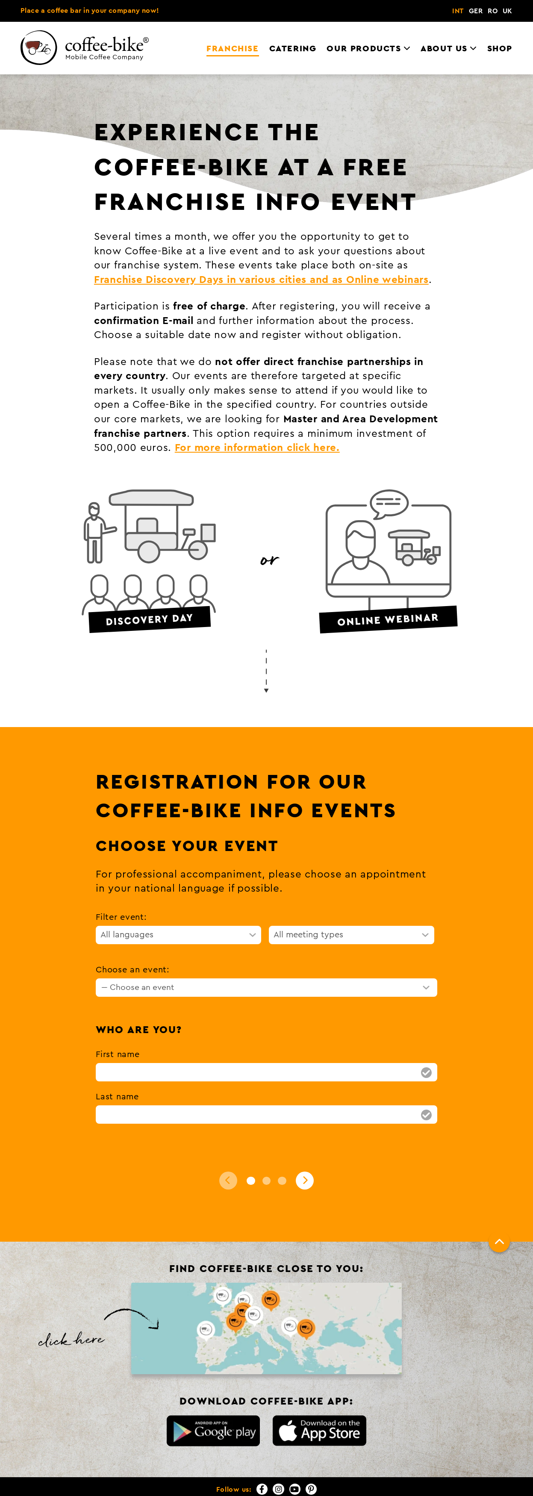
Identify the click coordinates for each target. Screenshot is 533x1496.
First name (117, 1054)
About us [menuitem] (444, 48)
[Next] (305, 1181)
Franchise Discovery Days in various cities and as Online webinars (261, 280)
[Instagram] (278, 1489)
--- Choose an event (137, 987)
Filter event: (121, 917)
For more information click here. (257, 448)
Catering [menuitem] (293, 48)
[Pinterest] (311, 1489)
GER (476, 11)
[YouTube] (294, 1489)
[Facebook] (262, 1489)
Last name (117, 1097)
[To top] (499, 1241)
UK (507, 11)
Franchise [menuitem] (232, 48)
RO (493, 11)
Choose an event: (133, 970)
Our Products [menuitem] (364, 48)
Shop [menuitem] (499, 48)
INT (457, 11)
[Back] (228, 1181)
